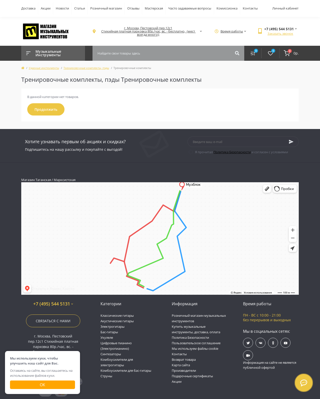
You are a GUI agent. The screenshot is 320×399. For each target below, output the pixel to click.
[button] (148, 31)
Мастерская (154, 8)
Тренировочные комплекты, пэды (86, 68)
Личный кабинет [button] (285, 8)
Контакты (250, 8)
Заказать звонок (280, 33)
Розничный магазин (106, 8)
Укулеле (106, 337)
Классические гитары (117, 315)
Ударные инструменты (44, 68)
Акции (45, 8)
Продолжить (45, 109)
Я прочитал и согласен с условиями (241, 152)
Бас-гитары (109, 332)
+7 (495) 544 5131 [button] (53, 304)
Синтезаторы (110, 354)
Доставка (28, 8)
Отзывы (133, 8)
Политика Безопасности (232, 152)
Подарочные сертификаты (192, 376)
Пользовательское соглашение (196, 343)
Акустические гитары (117, 321)
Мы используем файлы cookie (195, 348)
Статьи (79, 8)
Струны (106, 376)
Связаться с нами (53, 320)
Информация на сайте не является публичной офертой (269, 365)
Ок (42, 385)
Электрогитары (112, 326)
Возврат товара (184, 359)
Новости (62, 8)
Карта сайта (181, 365)
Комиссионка (227, 8)
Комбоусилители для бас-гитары (125, 370)
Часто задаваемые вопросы (189, 8)
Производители (184, 370)
